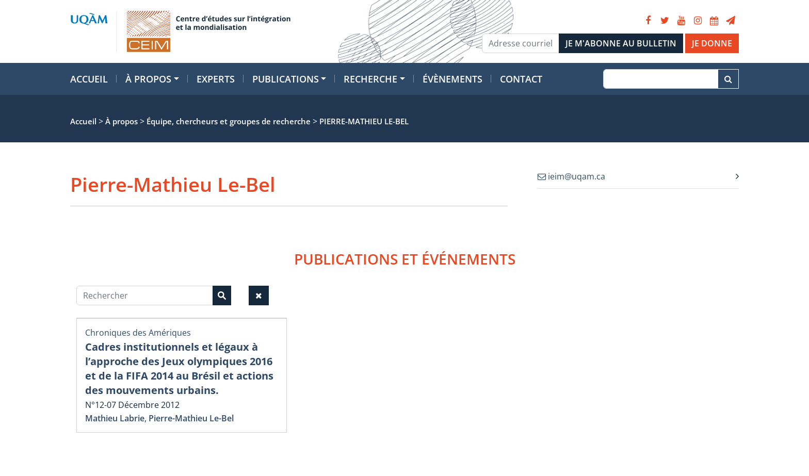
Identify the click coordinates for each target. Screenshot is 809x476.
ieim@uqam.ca (571, 176)
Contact (521, 79)
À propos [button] (148, 79)
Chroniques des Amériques (138, 332)
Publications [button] (285, 79)
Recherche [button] (370, 79)
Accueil (89, 79)
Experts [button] (216, 79)
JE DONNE (712, 43)
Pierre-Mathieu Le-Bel (191, 418)
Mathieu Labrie (114, 418)
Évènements (452, 79)
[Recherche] (660, 79)
